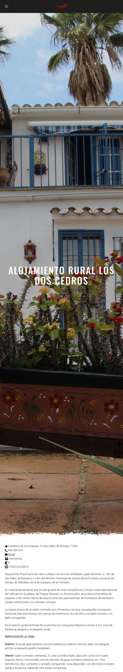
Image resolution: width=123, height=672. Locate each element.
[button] (6, 6)
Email (11, 554)
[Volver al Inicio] (61, 6)
